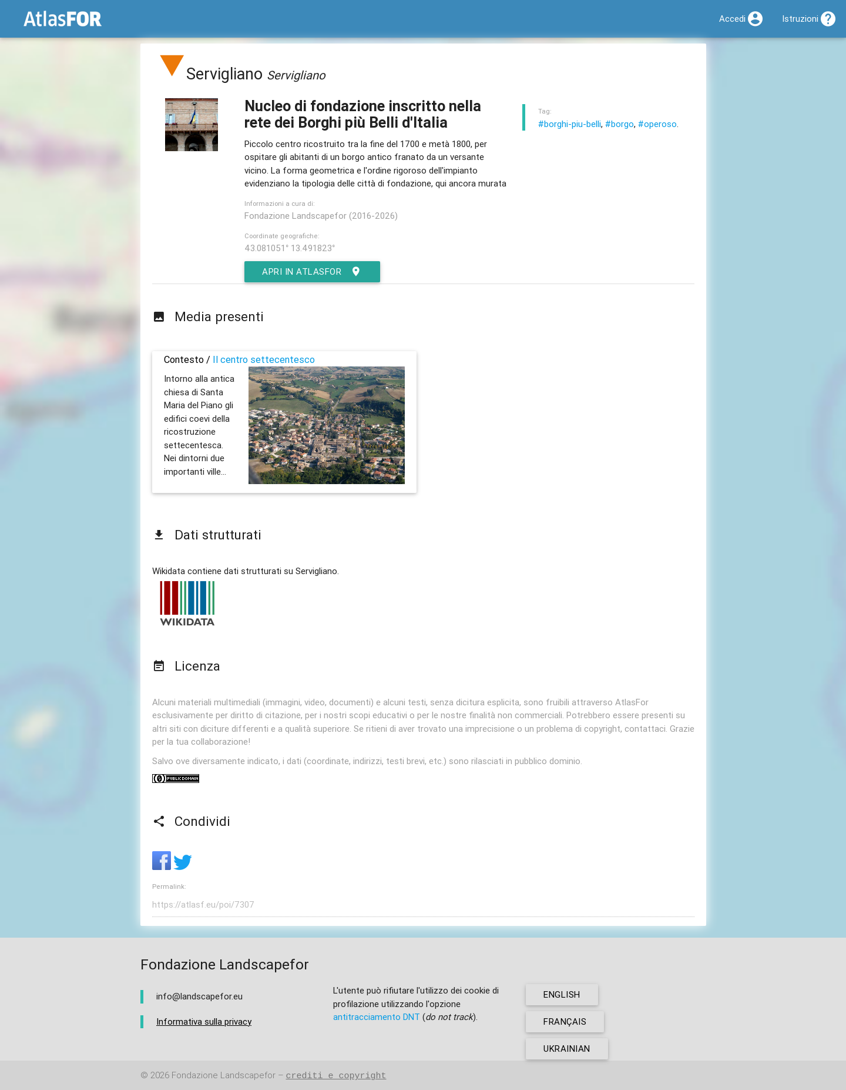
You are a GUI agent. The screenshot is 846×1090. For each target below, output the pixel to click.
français (564, 1021)
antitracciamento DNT (376, 1016)
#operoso (657, 123)
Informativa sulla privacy (203, 1021)
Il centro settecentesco (264, 359)
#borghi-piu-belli (569, 123)
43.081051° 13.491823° (289, 248)
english (561, 994)
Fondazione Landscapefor (224, 1075)
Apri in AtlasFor (312, 271)
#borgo (619, 123)
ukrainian (566, 1048)
